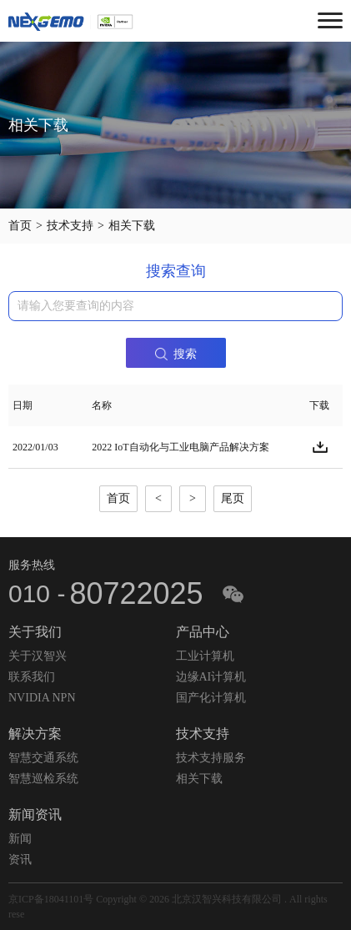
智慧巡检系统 (43, 778)
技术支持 (70, 225)
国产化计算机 (211, 697)
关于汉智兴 (37, 656)
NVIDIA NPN (42, 697)
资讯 (20, 859)
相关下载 (199, 778)
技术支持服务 (211, 758)
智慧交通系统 (43, 758)
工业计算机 (205, 656)
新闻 (20, 838)
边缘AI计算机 (211, 677)
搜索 (176, 353)
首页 (20, 225)
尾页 (232, 498)
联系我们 (31, 677)
